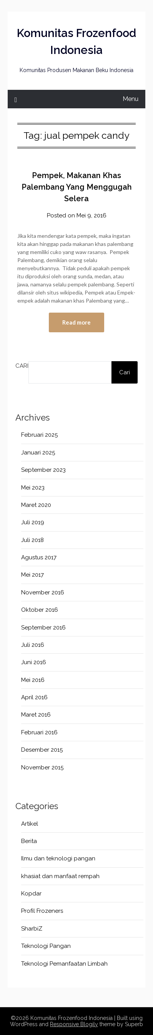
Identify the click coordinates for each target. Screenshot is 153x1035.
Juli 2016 (32, 644)
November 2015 (42, 767)
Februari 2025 (39, 434)
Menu (130, 99)
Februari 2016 (39, 732)
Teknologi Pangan (46, 945)
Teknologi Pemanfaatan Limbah (64, 963)
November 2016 (42, 592)
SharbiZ (31, 928)
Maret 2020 (36, 505)
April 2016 (34, 697)
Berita (29, 841)
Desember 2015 (42, 749)
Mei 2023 (33, 487)
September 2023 (43, 469)
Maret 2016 (36, 714)
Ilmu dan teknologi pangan (58, 858)
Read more (76, 322)
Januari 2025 (38, 452)
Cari (21, 365)
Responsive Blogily (74, 1024)
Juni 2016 (33, 662)
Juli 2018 (32, 540)
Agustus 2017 (39, 557)
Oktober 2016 (39, 609)
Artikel (29, 823)
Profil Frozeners (42, 910)
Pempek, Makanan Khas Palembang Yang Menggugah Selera (77, 187)
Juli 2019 (32, 522)
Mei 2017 (32, 574)
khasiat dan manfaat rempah (60, 876)
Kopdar (31, 893)
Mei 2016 (33, 680)
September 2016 (43, 627)
